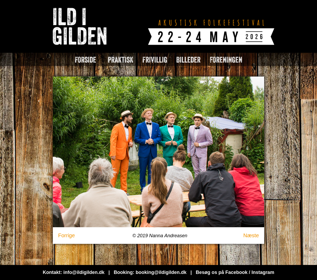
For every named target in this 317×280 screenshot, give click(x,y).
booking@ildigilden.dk (161, 272)
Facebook (236, 272)
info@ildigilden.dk (84, 272)
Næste (251, 235)
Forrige (66, 235)
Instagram (262, 272)
